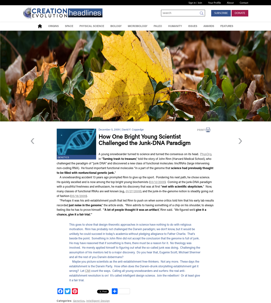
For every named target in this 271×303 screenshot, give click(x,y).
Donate (240, 13)
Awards (208, 26)
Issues (192, 26)
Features (226, 26)
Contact (244, 3)
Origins (53, 26)
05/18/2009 (78, 196)
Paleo (158, 26)
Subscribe (221, 13)
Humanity (175, 26)
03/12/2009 (157, 182)
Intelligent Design (98, 301)
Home (40, 26)
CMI (87, 271)
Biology (116, 26)
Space (69, 26)
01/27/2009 (133, 191)
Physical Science (91, 26)
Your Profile (214, 3)
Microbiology (137, 26)
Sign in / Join (195, 3)
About (230, 3)
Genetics (63, 158)
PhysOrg (205, 154)
